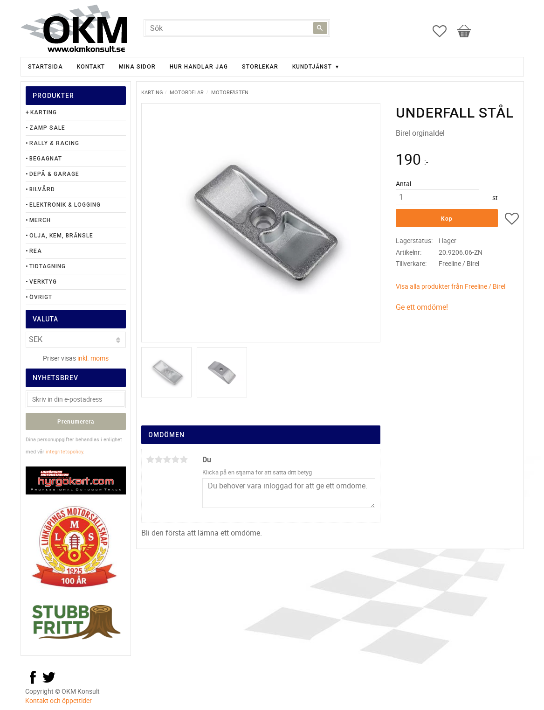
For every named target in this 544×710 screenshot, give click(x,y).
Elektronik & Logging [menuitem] (65, 205)
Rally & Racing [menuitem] (54, 143)
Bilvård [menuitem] (42, 189)
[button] (444, 31)
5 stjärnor (184, 459)
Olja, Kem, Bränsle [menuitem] (61, 235)
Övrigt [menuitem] (40, 297)
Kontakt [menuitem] (91, 66)
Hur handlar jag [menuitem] (199, 66)
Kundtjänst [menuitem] (312, 66)
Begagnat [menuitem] (45, 158)
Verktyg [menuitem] (43, 281)
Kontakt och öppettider (58, 700)
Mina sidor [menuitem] (137, 66)
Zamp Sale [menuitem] (47, 128)
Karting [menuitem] (43, 112)
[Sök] (320, 28)
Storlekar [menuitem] (260, 66)
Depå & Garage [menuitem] (54, 174)
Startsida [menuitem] (45, 66)
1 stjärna (150, 459)
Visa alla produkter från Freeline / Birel (450, 286)
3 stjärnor (167, 459)
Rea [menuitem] (35, 251)
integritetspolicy (64, 451)
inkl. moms (93, 358)
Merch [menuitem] (40, 220)
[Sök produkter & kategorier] (237, 28)
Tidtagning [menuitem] (47, 266)
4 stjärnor (176, 459)
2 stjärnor (159, 459)
